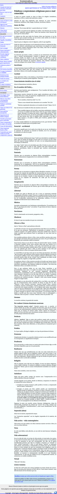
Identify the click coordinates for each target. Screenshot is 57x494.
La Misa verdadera (5, 84)
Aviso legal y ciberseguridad (20, 493)
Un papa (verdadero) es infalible (5, 71)
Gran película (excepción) (4, 112)
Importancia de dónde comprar (4, 115)
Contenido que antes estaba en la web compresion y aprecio (6, 133)
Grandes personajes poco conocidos (5, 119)
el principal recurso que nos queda (38, 486)
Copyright (8, 493)
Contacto (2, 16)
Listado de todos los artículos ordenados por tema (5, 9)
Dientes (4, 28)
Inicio (4, 5)
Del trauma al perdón (6, 69)
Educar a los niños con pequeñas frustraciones (5, 100)
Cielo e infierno (4, 59)
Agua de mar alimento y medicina (6, 25)
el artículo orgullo (40, 62)
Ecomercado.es (26, 1)
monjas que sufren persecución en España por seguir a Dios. (34, 476)
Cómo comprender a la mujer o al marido (6, 123)
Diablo (4, 42)
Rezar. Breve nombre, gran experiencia (6, 62)
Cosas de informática (6, 126)
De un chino (3, 90)
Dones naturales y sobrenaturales (5, 51)
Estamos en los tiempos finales (4, 75)
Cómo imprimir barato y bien (4, 129)
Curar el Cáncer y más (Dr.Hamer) (6, 21)
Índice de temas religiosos (49, 6)
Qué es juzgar (4, 48)
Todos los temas (4, 78)
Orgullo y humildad (5, 40)
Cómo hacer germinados (3, 31)
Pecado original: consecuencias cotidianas (4, 55)
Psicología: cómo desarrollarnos (5, 95)
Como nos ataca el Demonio (5, 45)
